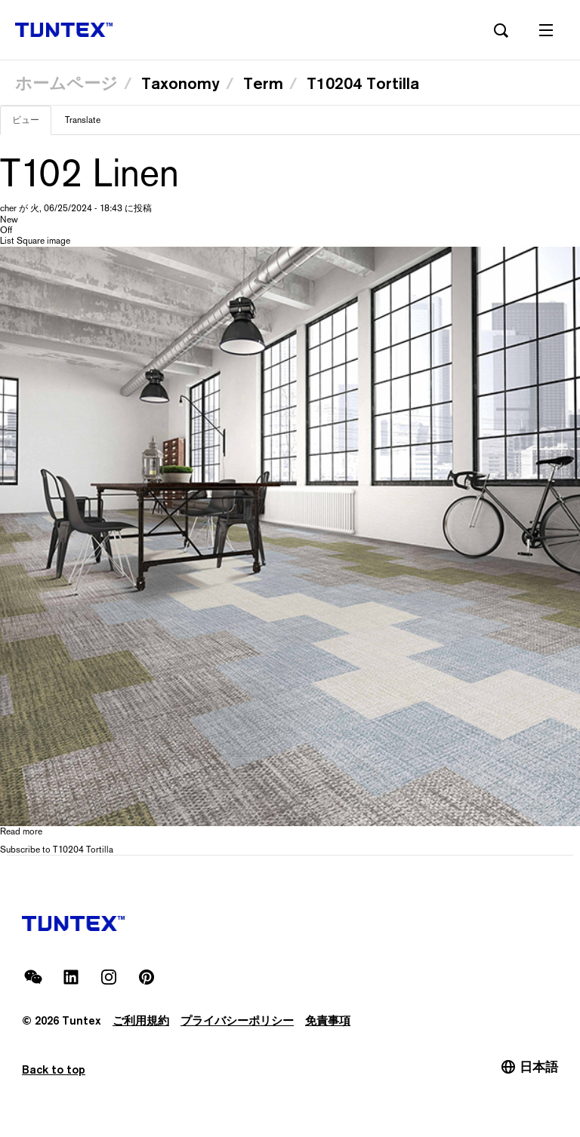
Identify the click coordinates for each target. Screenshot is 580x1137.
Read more (21, 831)
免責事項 (327, 1020)
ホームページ (66, 83)
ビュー (31, 124)
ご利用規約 (141, 1020)
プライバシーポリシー (237, 1020)
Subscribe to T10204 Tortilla (56, 849)
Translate (82, 120)
